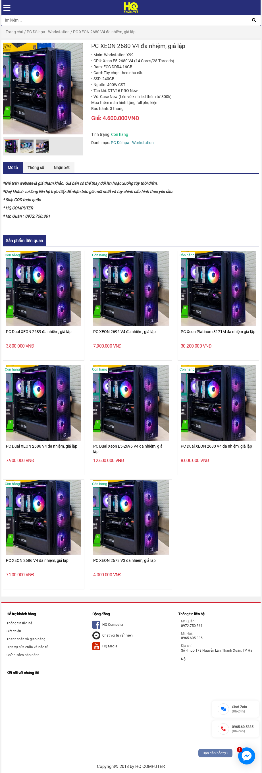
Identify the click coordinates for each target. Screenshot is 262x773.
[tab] (13, 167)
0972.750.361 (192, 626)
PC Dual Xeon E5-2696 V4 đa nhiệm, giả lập (128, 449)
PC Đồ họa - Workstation (48, 32)
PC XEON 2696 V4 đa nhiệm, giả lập (124, 331)
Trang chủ (14, 32)
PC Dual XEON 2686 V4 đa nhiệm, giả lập (41, 446)
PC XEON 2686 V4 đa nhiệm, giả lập (37, 560)
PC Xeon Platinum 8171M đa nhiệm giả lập (218, 331)
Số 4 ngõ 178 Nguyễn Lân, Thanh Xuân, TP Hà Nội (216, 655)
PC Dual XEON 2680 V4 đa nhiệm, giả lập (216, 446)
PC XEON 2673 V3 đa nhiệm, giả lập (124, 560)
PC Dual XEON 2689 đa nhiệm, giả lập (39, 331)
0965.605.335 (192, 638)
